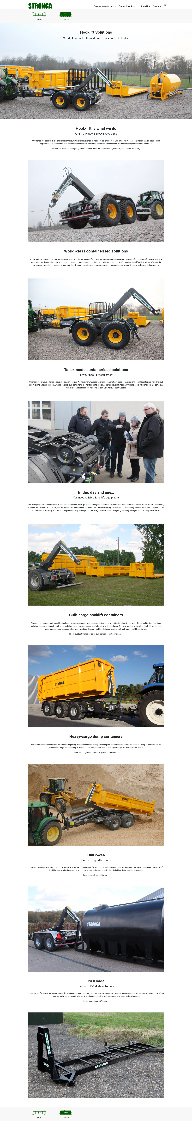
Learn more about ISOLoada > (96, 1001)
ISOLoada (39, 19)
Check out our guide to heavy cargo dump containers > (96, 752)
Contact (157, 6)
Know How (145, 6)
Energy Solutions (128, 6)
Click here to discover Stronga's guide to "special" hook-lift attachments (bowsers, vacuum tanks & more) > (96, 148)
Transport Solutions (105, 6)
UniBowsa (66, 19)
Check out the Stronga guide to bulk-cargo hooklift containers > (96, 634)
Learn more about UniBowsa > (96, 875)
